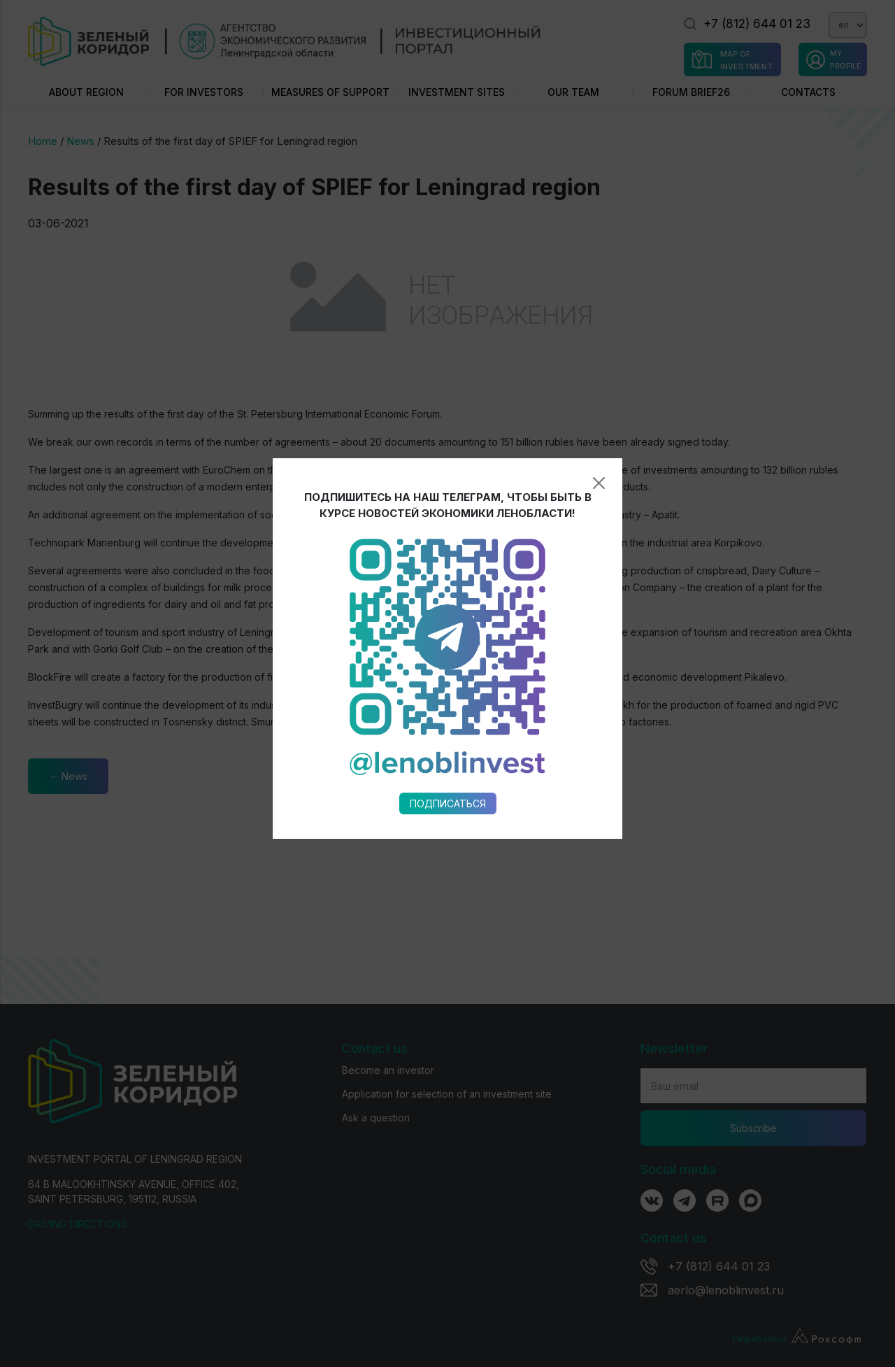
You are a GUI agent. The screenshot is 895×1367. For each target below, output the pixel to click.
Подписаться (448, 641)
